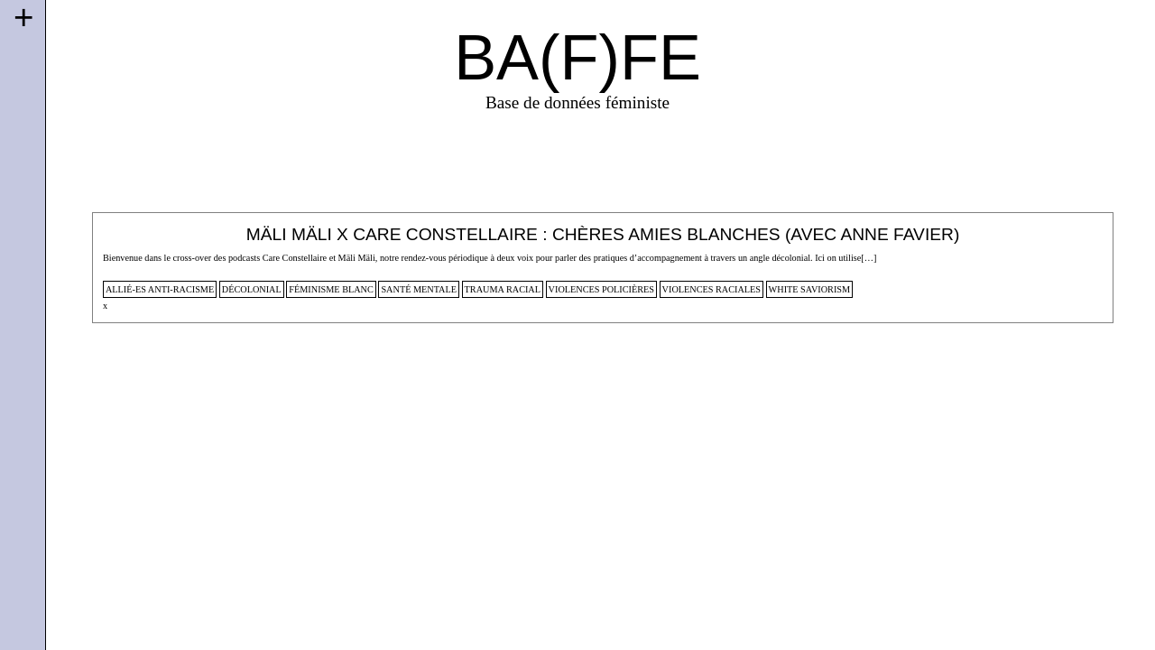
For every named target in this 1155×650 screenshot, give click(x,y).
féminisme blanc (331, 289)
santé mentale (419, 289)
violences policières (601, 289)
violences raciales (711, 289)
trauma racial (503, 289)
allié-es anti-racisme (160, 289)
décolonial (252, 289)
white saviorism (810, 289)
